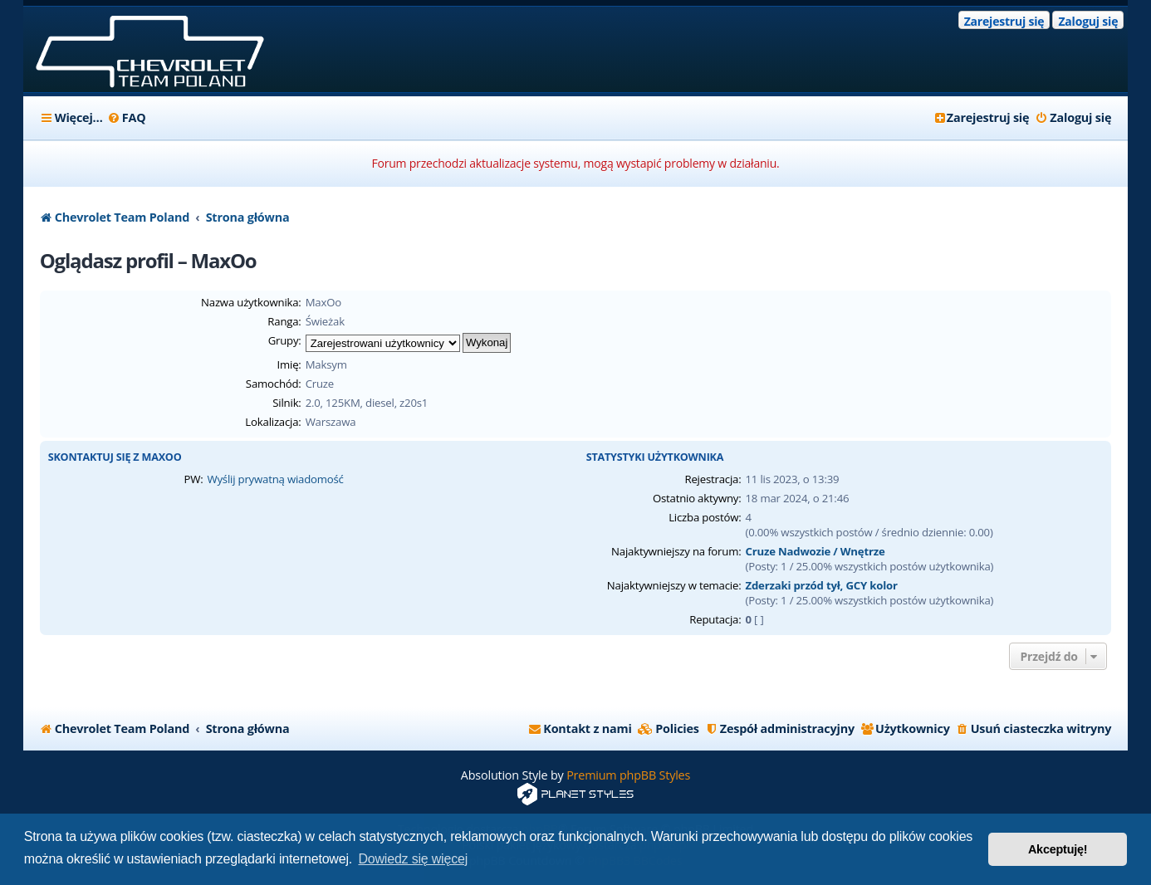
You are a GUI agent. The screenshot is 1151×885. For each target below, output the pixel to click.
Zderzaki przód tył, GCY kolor (821, 585)
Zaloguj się (1088, 21)
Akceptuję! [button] (1058, 849)
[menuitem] (126, 118)
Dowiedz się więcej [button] (413, 859)
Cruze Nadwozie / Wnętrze (814, 551)
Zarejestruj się (1004, 21)
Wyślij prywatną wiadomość (275, 479)
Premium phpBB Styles (628, 775)
